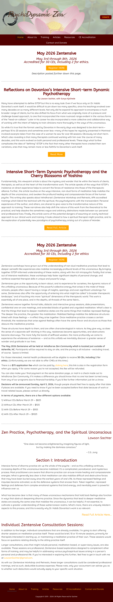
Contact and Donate (56, 42)
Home (20, 37)
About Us (32, 37)
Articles (56, 37)
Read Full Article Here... (97, 514)
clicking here (61, 365)
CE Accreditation (87, 37)
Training (45, 37)
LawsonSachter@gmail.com (18, 557)
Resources (69, 37)
